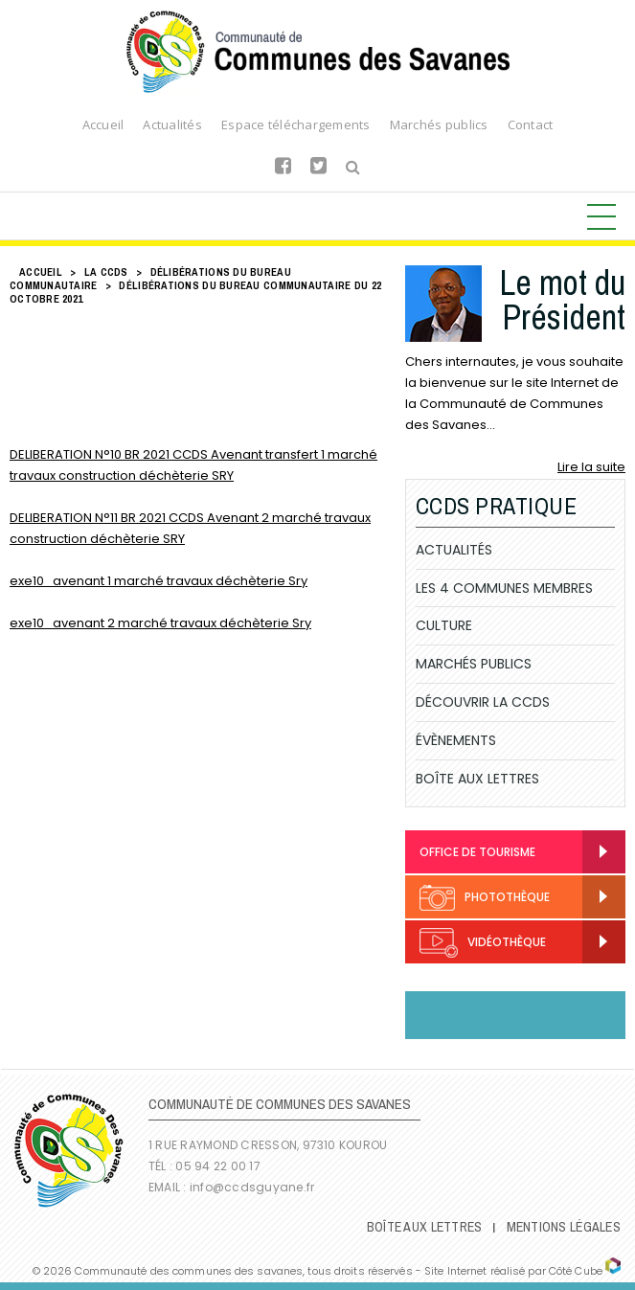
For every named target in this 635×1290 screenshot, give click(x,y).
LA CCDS (106, 272)
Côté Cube (575, 1271)
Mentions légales (564, 1226)
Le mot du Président (562, 300)
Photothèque (485, 898)
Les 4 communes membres (504, 588)
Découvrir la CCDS (483, 702)
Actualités (172, 124)
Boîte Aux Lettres (477, 778)
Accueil (103, 124)
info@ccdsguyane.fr (252, 1187)
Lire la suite (591, 467)
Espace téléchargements (296, 124)
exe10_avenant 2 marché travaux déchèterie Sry (160, 623)
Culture (444, 625)
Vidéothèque (483, 943)
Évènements (456, 740)
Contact (531, 124)
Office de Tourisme (477, 852)
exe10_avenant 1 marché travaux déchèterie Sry (158, 581)
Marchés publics (439, 124)
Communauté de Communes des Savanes (318, 52)
